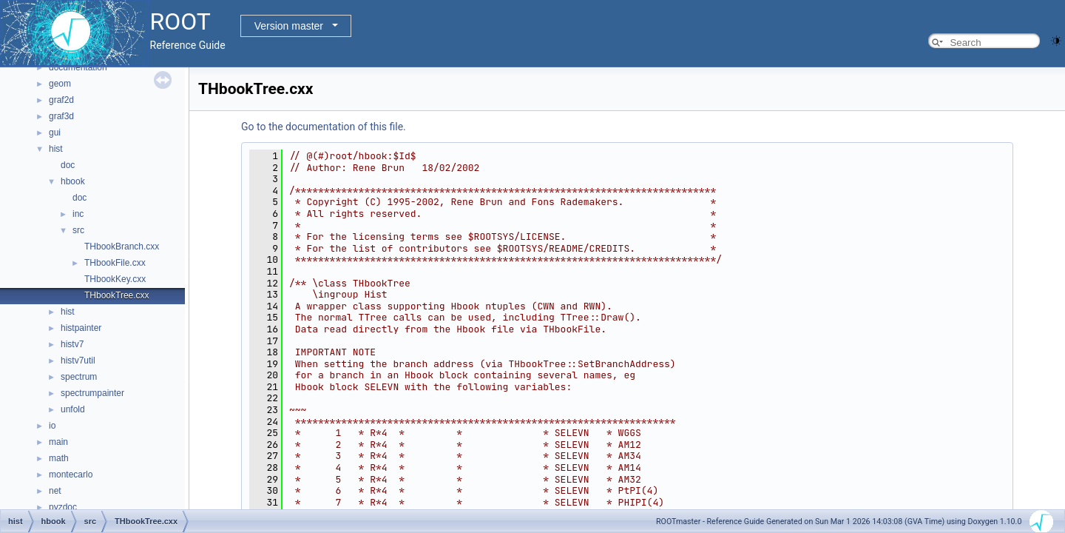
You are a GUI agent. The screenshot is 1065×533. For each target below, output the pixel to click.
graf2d (61, 100)
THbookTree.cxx (116, 295)
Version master (288, 26)
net (55, 491)
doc (68, 165)
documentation (78, 67)
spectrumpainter (92, 393)
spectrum (79, 377)
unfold (73, 409)
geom (60, 83)
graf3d (61, 116)
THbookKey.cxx (115, 279)
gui (55, 132)
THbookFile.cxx (115, 263)
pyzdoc (63, 507)
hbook (73, 181)
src (78, 230)
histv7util (78, 360)
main (58, 442)
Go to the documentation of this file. (323, 127)
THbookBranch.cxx (121, 246)
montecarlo (70, 474)
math (59, 458)
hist (56, 149)
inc (78, 214)
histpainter (81, 328)
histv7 (72, 344)
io (52, 425)
